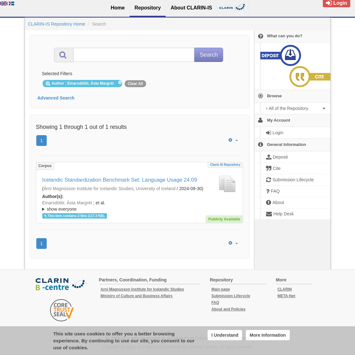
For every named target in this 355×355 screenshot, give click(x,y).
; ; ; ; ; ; (139, 206)
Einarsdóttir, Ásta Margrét (67, 202)
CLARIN (284, 289)
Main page (220, 289)
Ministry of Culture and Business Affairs (137, 296)
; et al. (139, 206)
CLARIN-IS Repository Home (56, 24)
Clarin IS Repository (225, 164)
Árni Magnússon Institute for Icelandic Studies (88, 188)
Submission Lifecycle (230, 296)
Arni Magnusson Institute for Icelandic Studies (142, 289)
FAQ (215, 302)
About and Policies (228, 309)
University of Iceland (155, 188)
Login (336, 3)
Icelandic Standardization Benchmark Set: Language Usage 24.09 (119, 180)
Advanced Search (56, 97)
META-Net (286, 296)
